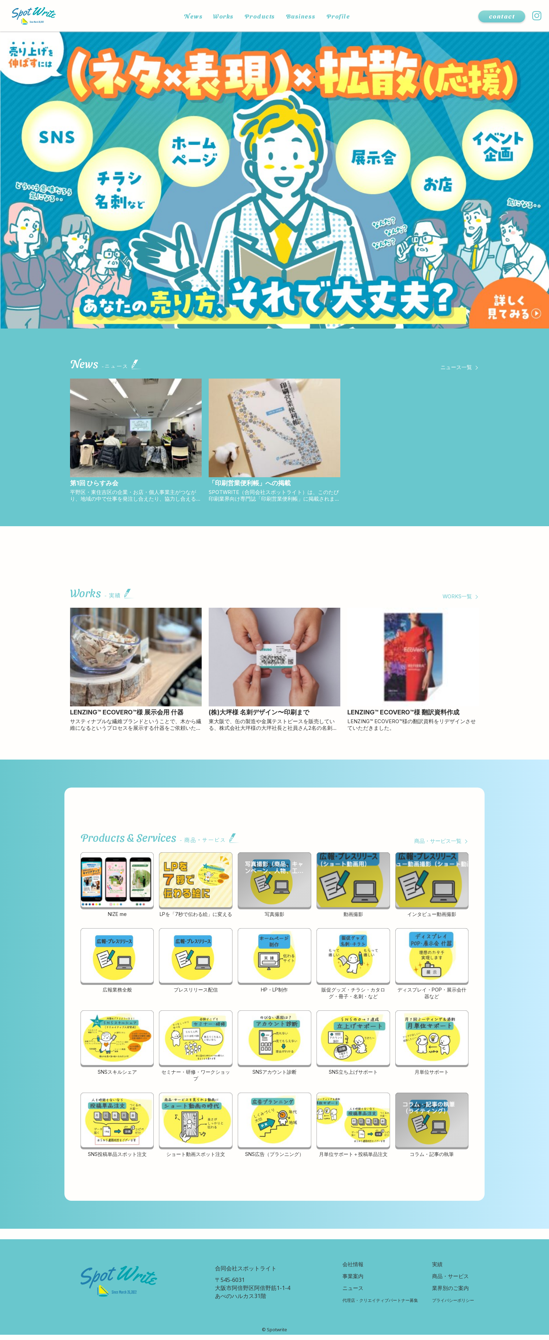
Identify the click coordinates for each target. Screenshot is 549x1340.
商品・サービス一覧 (436, 845)
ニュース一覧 (455, 367)
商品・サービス (448, 1280)
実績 (434, 1268)
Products (258, 16)
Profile (342, 16)
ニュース (344, 1293)
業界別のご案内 (448, 1293)
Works (220, 16)
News (188, 16)
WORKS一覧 (455, 598)
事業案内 (344, 1280)
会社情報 (344, 1268)
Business (302, 16)
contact (501, 16)
